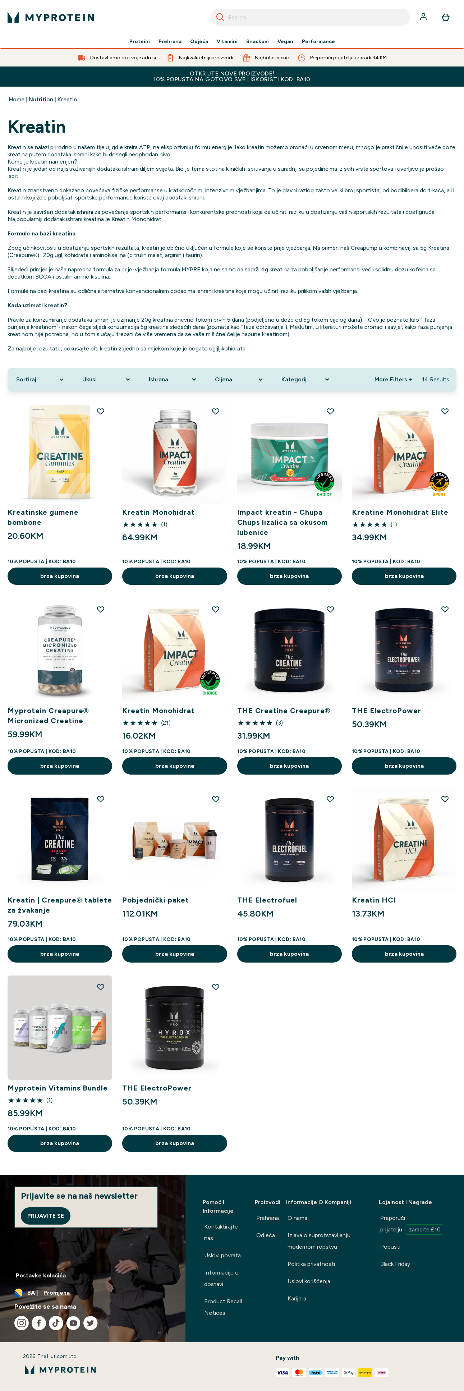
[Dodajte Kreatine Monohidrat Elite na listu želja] (445, 411)
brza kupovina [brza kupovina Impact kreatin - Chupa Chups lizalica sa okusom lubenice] (289, 576)
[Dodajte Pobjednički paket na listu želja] (215, 799)
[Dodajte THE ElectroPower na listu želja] (445, 609)
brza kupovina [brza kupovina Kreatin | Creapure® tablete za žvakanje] (59, 953)
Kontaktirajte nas (221, 1232)
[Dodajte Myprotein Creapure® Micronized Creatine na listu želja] (100, 609)
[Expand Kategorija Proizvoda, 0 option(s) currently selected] (306, 379)
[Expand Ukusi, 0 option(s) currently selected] (107, 379)
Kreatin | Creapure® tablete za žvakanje (60, 905)
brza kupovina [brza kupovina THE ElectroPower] (404, 765)
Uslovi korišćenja (309, 1281)
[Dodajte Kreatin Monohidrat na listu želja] (215, 411)
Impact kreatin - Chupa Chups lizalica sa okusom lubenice (282, 522)
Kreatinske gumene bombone (43, 517)
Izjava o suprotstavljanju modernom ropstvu (319, 1241)
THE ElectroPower (386, 710)
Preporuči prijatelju (411, 1225)
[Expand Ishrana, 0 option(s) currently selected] (173, 379)
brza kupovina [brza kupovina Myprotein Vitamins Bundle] (59, 1143)
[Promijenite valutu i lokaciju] (92, 1293)
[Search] (220, 17)
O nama (297, 1218)
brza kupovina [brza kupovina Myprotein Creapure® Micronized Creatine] (59, 765)
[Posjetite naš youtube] (73, 1323)
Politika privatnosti (311, 1264)
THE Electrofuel (267, 900)
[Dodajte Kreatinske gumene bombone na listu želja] (100, 411)
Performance (318, 41)
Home (16, 99)
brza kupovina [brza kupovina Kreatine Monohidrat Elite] (404, 576)
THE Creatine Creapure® (284, 710)
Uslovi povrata (222, 1255)
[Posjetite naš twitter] (90, 1323)
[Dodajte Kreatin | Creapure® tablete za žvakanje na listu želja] (100, 799)
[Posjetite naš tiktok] (56, 1323)
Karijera (297, 1298)
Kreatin (67, 99)
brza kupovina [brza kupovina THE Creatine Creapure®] (289, 765)
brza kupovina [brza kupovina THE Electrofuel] (289, 953)
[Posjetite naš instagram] (21, 1323)
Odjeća (199, 41)
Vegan (285, 41)
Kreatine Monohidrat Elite (400, 512)
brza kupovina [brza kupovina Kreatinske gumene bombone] (59, 576)
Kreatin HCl (374, 900)
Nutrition (41, 99)
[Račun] (424, 17)
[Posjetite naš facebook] (39, 1323)
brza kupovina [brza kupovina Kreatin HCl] (404, 953)
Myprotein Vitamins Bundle (58, 1088)
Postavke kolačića (41, 1275)
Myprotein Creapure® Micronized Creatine (48, 715)
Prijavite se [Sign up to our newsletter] (45, 1215)
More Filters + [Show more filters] (393, 379)
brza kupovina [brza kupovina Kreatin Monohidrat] (174, 576)
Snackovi (257, 41)
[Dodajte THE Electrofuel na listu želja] (330, 799)
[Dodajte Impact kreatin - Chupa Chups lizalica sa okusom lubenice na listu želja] (330, 411)
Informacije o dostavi (221, 1278)
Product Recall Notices (223, 1307)
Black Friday (395, 1264)
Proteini (139, 41)
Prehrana (170, 41)
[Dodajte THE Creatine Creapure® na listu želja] (330, 609)
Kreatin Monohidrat (158, 512)
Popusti (390, 1246)
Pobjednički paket (155, 900)
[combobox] (311, 17)
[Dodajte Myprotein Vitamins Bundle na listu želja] (100, 987)
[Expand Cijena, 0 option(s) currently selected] (239, 379)
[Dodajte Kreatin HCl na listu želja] (445, 799)
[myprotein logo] (51, 17)
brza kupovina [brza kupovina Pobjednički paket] (174, 953)
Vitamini (227, 41)
